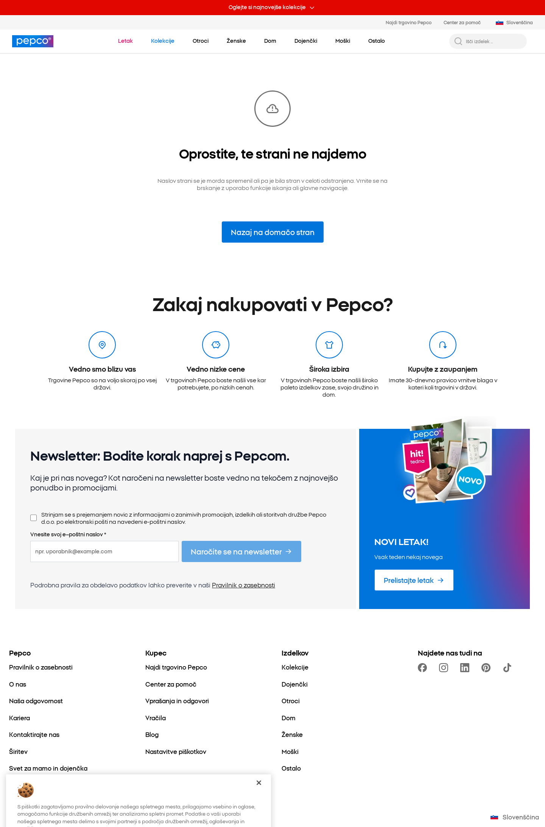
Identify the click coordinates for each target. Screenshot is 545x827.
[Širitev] (18, 751)
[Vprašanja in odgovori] (177, 700)
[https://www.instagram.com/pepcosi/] (445, 667)
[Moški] (290, 751)
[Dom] (289, 717)
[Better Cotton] (29, 785)
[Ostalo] (291, 768)
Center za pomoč (462, 22)
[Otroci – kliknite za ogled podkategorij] (200, 41)
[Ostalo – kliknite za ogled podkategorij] (376, 41)
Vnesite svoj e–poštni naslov (68, 534)
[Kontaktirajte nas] (34, 734)
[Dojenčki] (295, 684)
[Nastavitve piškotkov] (175, 751)
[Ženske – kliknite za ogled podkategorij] (236, 41)
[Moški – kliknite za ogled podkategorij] (343, 41)
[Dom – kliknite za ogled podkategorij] (270, 41)
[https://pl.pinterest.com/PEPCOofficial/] (487, 667)
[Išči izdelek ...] (494, 41)
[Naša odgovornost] (36, 700)
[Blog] (152, 734)
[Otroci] (291, 700)
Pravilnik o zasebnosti (243, 585)
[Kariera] (19, 717)
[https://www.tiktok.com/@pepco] (509, 667)
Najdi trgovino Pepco (408, 22)
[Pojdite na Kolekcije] (162, 41)
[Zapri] (259, 800)
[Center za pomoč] (170, 684)
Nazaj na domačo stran (273, 232)
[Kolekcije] (295, 667)
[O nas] (17, 684)
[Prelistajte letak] (414, 580)
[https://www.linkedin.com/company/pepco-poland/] (466, 667)
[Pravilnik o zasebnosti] (41, 667)
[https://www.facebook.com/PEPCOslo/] (424, 667)
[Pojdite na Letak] (125, 41)
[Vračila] (155, 717)
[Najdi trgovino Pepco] (176, 667)
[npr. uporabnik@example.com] (104, 551)
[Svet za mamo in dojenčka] (48, 768)
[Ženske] (292, 734)
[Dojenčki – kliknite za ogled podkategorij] (306, 41)
